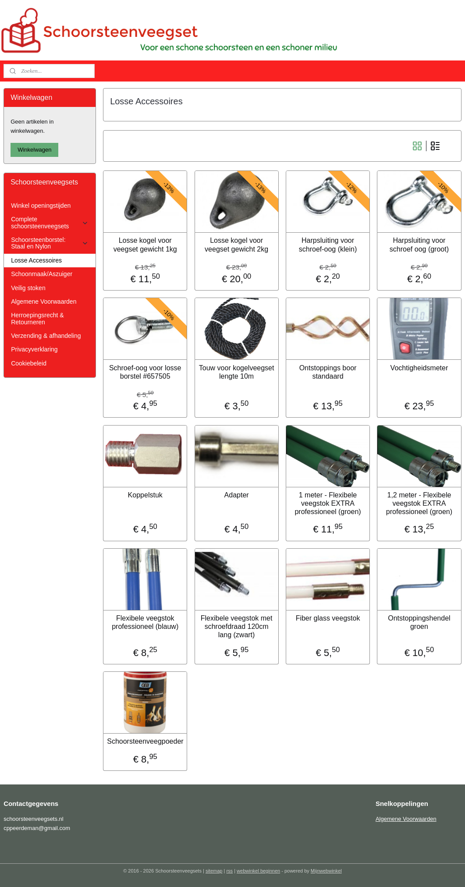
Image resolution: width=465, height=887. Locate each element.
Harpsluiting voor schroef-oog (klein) (328, 244)
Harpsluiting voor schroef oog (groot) (419, 244)
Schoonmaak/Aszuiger (41, 273)
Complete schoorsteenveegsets (50, 222)
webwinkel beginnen (258, 870)
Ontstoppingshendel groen (419, 622)
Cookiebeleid (28, 363)
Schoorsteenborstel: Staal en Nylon (50, 243)
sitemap (214, 870)
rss (229, 870)
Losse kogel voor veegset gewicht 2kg (236, 244)
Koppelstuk (145, 495)
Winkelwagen (34, 149)
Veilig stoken (28, 287)
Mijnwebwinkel (326, 870)
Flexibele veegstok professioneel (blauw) (145, 622)
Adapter (236, 495)
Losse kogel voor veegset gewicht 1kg (145, 244)
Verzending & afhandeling (46, 335)
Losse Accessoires (36, 260)
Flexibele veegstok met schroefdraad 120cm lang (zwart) (237, 626)
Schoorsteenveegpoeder (145, 741)
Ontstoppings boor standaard (328, 372)
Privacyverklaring (34, 349)
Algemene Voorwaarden (43, 301)
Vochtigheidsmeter (419, 368)
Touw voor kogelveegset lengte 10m (236, 372)
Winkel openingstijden (41, 205)
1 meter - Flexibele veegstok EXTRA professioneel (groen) (328, 503)
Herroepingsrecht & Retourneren (37, 318)
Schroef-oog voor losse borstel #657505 (145, 372)
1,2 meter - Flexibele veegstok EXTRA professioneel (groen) (419, 503)
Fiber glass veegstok (328, 618)
